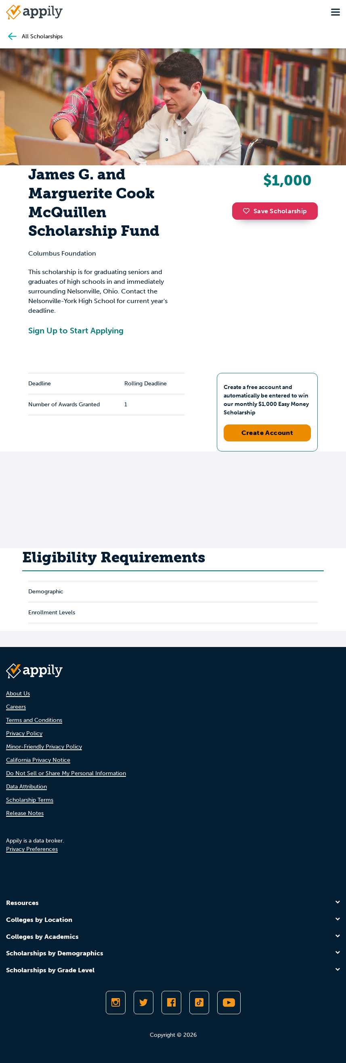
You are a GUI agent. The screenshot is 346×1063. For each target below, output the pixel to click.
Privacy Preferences (32, 849)
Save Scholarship (275, 211)
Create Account (267, 433)
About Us (18, 693)
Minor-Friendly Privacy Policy (44, 746)
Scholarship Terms (29, 800)
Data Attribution (26, 786)
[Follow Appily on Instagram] (116, 1002)
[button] (248, 211)
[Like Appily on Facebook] (171, 1002)
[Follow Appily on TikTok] (199, 1002)
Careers (16, 706)
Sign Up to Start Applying (76, 330)
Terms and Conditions (34, 720)
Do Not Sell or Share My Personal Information (66, 773)
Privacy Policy (24, 733)
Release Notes (25, 813)
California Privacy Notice (38, 760)
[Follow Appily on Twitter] (143, 1002)
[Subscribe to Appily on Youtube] (229, 1002)
